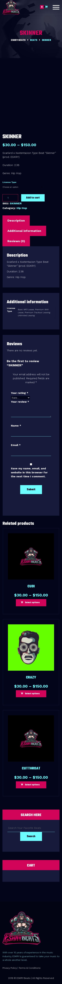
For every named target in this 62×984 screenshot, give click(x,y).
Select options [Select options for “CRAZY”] (32, 693)
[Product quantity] (10, 197)
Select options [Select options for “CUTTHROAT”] (32, 785)
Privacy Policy (9, 968)
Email (16, 445)
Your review (20, 401)
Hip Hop (22, 208)
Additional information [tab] (24, 231)
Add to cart (33, 198)
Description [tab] (16, 220)
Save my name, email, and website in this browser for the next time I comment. (29, 472)
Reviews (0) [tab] (16, 241)
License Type (9, 182)
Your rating (19, 392)
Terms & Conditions (30, 968)
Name (16, 425)
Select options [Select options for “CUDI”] (32, 602)
